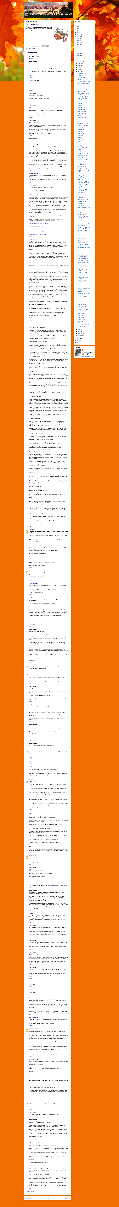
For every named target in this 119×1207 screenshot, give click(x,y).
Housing (30, 48)
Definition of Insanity (82, 221)
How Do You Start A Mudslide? (82, 281)
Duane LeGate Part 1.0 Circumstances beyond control (83, 277)
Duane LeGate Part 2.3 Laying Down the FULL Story (83, 186)
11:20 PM (31, 90)
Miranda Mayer (32, 144)
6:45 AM (30, 617)
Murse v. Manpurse (82, 111)
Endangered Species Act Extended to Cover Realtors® (83, 196)
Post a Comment (30, 1191)
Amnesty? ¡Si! (80, 205)
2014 (77, 40)
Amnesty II (79, 203)
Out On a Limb (80, 151)
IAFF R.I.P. (80, 87)
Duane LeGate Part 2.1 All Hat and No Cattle (83, 228)
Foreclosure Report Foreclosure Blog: (36, 231)
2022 (77, 26)
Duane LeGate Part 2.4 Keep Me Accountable (83, 182)
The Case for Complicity (83, 223)
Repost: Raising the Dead (83, 81)
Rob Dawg (31, 607)
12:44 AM (31, 141)
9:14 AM (30, 964)
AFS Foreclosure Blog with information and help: (39, 223)
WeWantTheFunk (33, 80)
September (80, 63)
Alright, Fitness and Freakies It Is (82, 99)
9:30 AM (30, 978)
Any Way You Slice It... (82, 326)
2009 (77, 51)
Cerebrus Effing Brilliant (83, 324)
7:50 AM (30, 683)
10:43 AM (31, 994)
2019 (77, 32)
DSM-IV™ (79, 131)
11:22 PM (31, 102)
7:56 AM (30, 721)
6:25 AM (30, 605)
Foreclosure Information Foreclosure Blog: (37, 234)
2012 (77, 44)
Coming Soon (80, 301)
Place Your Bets (81, 192)
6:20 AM (30, 594)
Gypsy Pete (31, 665)
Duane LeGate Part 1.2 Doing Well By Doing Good (82, 269)
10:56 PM (31, 58)
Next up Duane (81, 141)
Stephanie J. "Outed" (82, 168)
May (79, 71)
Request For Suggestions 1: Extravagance (83, 294)
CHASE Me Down (81, 113)
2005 (77, 340)
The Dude (31, 529)
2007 (77, 55)
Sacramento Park (81, 225)
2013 (77, 42)
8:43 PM (30, 1116)
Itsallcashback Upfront (82, 199)
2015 (77, 38)
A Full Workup (80, 135)
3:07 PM (30, 1099)
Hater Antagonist (81, 291)
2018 (77, 34)
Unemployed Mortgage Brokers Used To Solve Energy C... (83, 218)
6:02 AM (30, 555)
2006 (77, 338)
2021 (77, 28)
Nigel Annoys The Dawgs (83, 260)
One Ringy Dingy (81, 77)
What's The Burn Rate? (82, 125)
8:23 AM (30, 747)
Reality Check (80, 157)
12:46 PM (31, 1025)
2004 (77, 342)
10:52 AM (31, 1014)
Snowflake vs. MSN (82, 296)
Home (48, 1198)
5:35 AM (30, 526)
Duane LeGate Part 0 (82, 286)
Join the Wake (80, 79)
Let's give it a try (81, 129)
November (80, 59)
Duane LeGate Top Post (83, 153)
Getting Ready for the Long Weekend (82, 163)
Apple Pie (79, 121)
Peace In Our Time (81, 317)
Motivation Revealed (82, 214)
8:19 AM (30, 740)
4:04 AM (30, 1188)
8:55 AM (30, 937)
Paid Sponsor (80, 149)
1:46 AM (30, 182)
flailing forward (32, 583)
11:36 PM (31, 135)
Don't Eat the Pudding (82, 147)
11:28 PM (31, 117)
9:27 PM (30, 1164)
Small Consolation (81, 319)
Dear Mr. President (81, 173)
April (79, 329)
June (79, 69)
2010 (77, 49)
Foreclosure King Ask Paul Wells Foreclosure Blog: (39, 228)
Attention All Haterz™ (82, 258)
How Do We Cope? (82, 91)
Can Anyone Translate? (83, 123)
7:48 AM (30, 670)
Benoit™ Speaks (81, 242)
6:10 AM (30, 567)
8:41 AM (30, 880)
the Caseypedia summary (51, 885)
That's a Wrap (80, 139)
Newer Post (28, 1198)
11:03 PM (31, 77)
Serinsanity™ (80, 133)
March (79, 331)
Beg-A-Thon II (80, 266)
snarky (33, 48)
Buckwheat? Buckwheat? (83, 253)
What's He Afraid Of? (82, 105)
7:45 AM (30, 662)
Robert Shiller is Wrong (82, 201)
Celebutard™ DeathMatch (83, 299)
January (80, 335)
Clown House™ (81, 127)
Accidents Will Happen (82, 89)
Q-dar (78, 284)
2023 (77, 24)
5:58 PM (30, 1109)
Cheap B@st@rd (81, 73)
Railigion (79, 115)
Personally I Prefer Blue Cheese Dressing (83, 303)
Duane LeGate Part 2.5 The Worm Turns (82, 160)
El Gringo (31, 855)
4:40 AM (30, 236)
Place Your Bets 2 (81, 166)
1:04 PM (30, 1056)
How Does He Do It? (82, 109)
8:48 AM (30, 910)
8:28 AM (30, 763)
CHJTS (30, 779)
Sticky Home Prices (82, 234)
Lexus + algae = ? (81, 313)
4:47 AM (30, 260)
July (79, 67)
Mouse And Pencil (33, 1028)
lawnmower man (32, 1017)
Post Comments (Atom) (50, 1203)
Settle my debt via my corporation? (82, 176)
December (80, 57)
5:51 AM (30, 543)
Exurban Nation (41, 7)
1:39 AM (30, 170)
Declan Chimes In (81, 238)
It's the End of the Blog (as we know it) (83, 208)
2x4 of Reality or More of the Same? (83, 84)
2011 (77, 47)
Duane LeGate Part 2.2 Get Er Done (82, 190)
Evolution (79, 240)
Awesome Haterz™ (82, 155)
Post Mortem (80, 236)
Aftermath (79, 137)
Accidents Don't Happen (83, 96)
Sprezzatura (31, 997)
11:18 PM (31, 84)
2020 (77, 30)
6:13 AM (30, 580)
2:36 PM (30, 1075)
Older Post (67, 1198)
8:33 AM (30, 852)
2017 (77, 36)
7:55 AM (30, 701)
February (80, 333)
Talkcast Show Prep (82, 179)
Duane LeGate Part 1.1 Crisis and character (82, 273)
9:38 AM (30, 986)
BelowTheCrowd (32, 1101)
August (79, 65)
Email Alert (80, 75)
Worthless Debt (81, 107)
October (80, 61)
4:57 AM (30, 317)
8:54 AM (30, 922)
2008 (77, 53)
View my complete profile (87, 356)
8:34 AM (30, 864)
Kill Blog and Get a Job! (83, 251)
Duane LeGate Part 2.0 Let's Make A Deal (82, 256)
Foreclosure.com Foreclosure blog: (36, 226)
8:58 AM (30, 949)
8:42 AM (30, 887)
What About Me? (81, 315)
